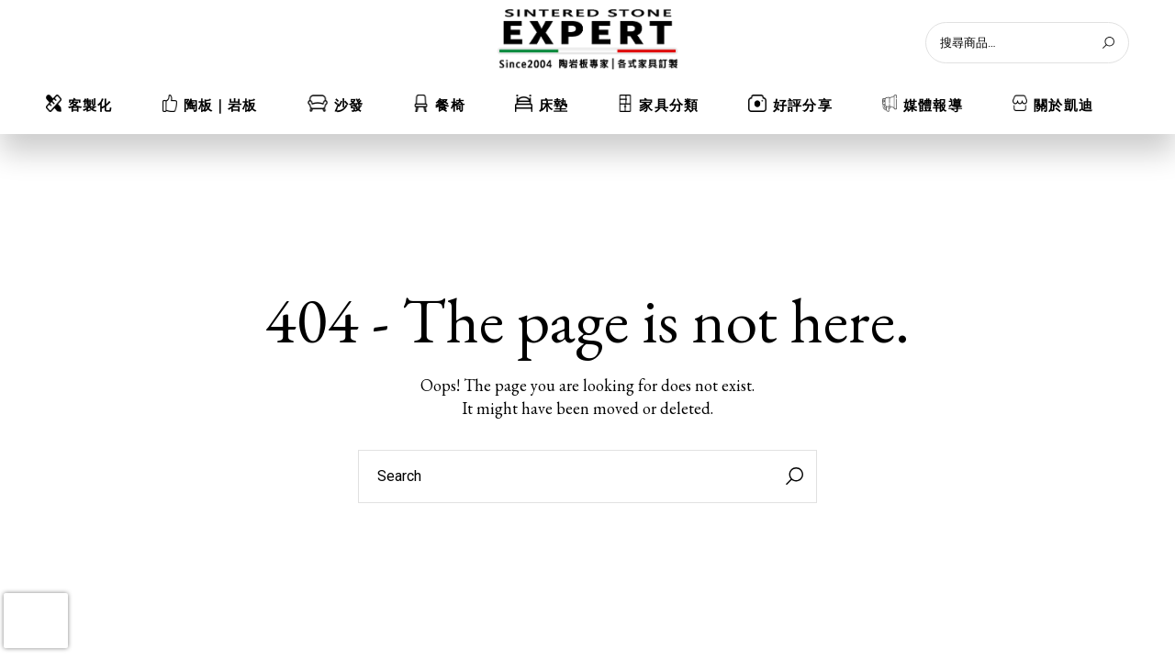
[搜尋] (1108, 42)
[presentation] (36, 620)
